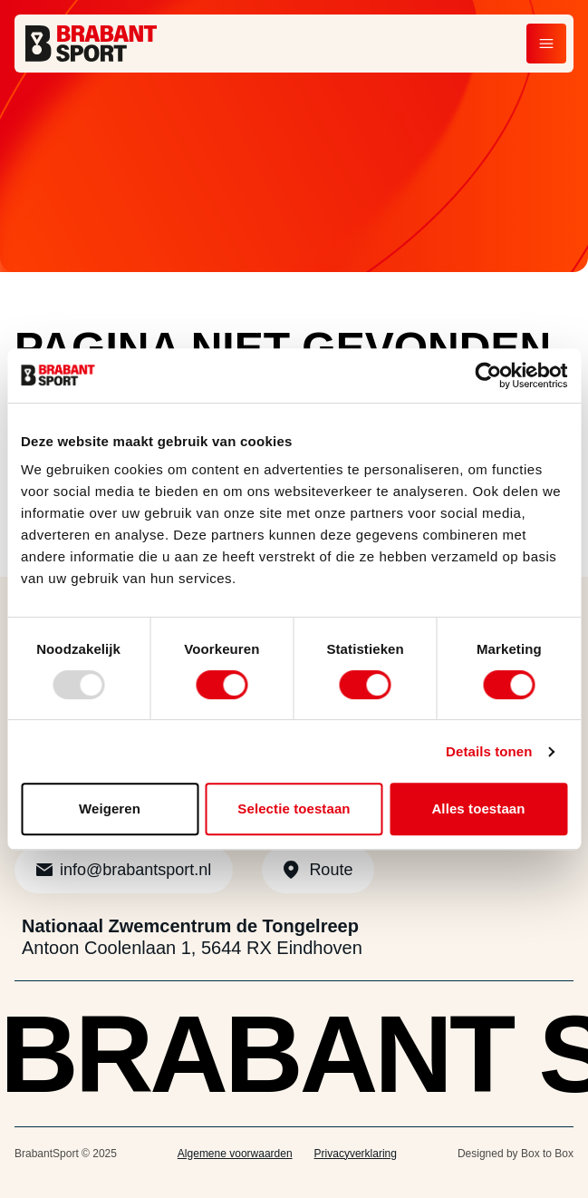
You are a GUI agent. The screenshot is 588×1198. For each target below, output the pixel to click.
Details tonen (489, 751)
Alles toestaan (478, 808)
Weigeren (109, 808)
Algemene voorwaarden (235, 1153)
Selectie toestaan (293, 808)
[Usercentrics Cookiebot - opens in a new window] (488, 375)
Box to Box (547, 1153)
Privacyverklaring (355, 1153)
